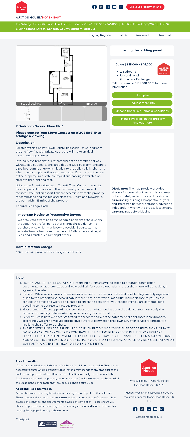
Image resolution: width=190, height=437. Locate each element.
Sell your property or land (145, 6)
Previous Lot (143, 35)
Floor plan (142, 95)
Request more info (142, 103)
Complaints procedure (149, 416)
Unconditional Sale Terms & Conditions (142, 111)
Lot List (123, 35)
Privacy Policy (138, 380)
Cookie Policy (160, 380)
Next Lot (165, 35)
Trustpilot (22, 419)
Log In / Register (100, 35)
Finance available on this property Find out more (142, 120)
